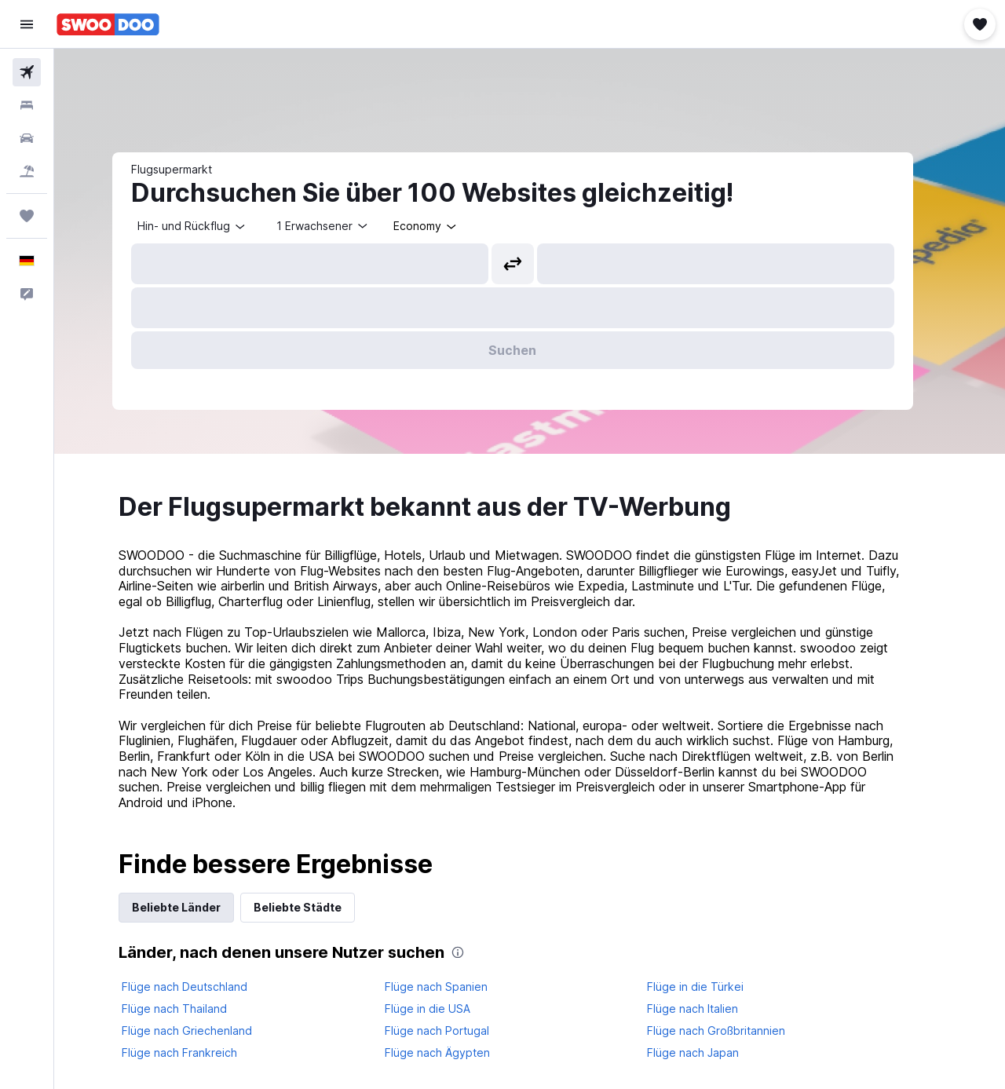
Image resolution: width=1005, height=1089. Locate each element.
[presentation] (475, 952)
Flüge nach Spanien (452, 986)
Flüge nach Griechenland (204, 1030)
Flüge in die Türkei (712, 986)
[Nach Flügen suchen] (26, 72)
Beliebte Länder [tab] (193, 907)
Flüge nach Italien (709, 1008)
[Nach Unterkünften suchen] (26, 105)
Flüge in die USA (444, 1008)
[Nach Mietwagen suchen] (26, 138)
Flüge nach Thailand (191, 1008)
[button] (26, 24)
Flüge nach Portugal (453, 1030)
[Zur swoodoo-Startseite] (108, 24)
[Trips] (26, 216)
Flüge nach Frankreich (196, 1052)
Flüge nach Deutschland (202, 986)
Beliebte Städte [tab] (315, 907)
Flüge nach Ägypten (453, 1052)
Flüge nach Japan (710, 1052)
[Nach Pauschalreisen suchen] (26, 171)
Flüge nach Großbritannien (733, 1030)
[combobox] (209, 226)
